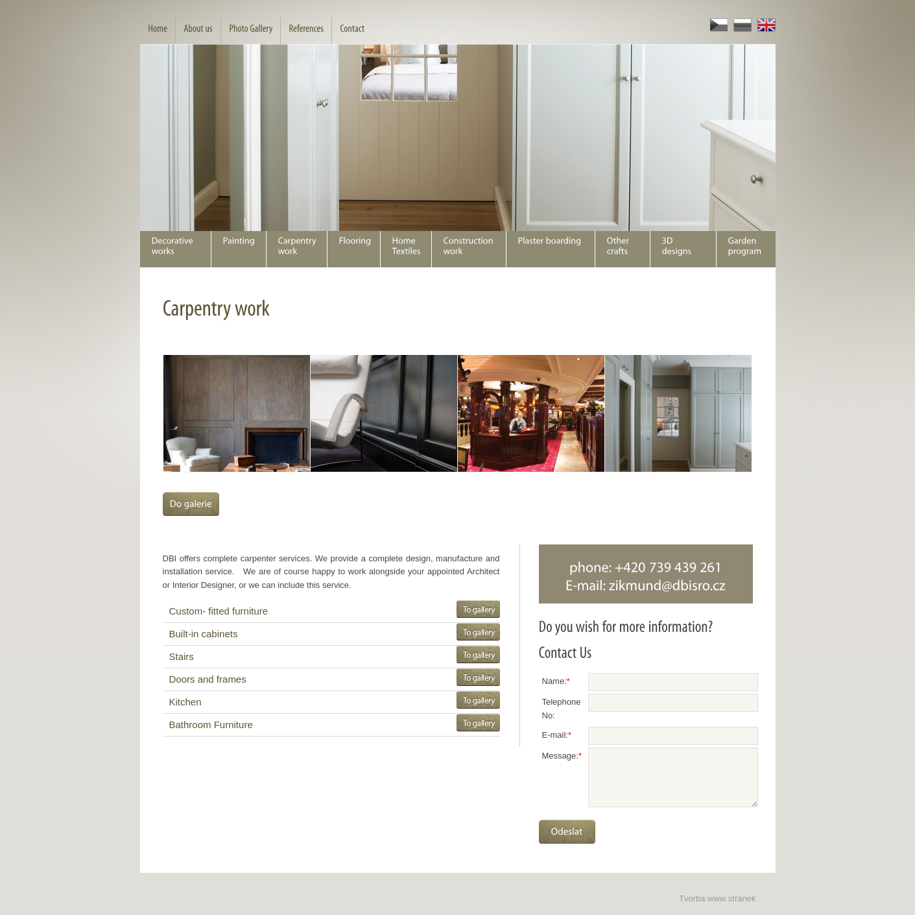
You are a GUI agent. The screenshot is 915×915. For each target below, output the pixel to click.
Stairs (181, 656)
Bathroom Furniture (211, 724)
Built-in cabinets (203, 633)
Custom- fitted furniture (218, 610)
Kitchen (185, 701)
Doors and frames (207, 679)
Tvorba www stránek (717, 898)
